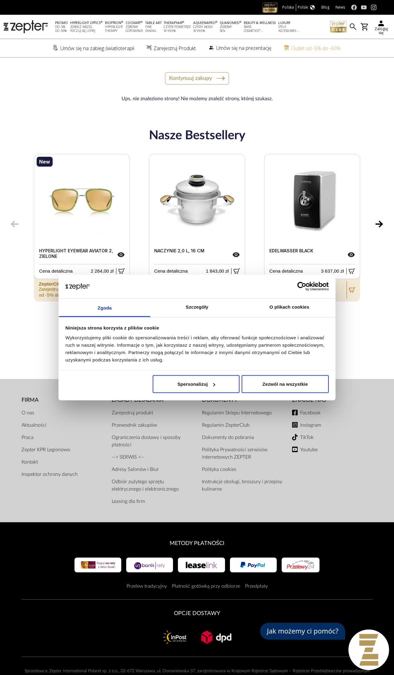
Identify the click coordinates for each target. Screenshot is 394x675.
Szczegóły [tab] (197, 306)
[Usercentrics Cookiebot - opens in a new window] (302, 286)
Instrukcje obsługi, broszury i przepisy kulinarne (242, 485)
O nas (28, 412)
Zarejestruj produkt (132, 412)
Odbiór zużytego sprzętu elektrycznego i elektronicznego (145, 485)
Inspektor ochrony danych (50, 474)
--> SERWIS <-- (128, 457)
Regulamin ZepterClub (226, 425)
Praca (28, 437)
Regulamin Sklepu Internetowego (237, 412)
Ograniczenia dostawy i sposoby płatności (146, 441)
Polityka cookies (219, 469)
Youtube (309, 449)
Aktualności (34, 425)
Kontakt (30, 462)
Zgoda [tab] (105, 307)
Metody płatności (197, 543)
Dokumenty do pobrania (228, 437)
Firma (30, 400)
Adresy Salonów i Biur (135, 469)
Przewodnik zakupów (134, 425)
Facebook (310, 412)
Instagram (310, 425)
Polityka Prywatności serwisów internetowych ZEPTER (234, 453)
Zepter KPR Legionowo (46, 449)
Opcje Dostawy (197, 613)
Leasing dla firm (128, 501)
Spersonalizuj (196, 384)
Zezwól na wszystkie (285, 384)
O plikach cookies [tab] (289, 306)
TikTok (307, 437)
